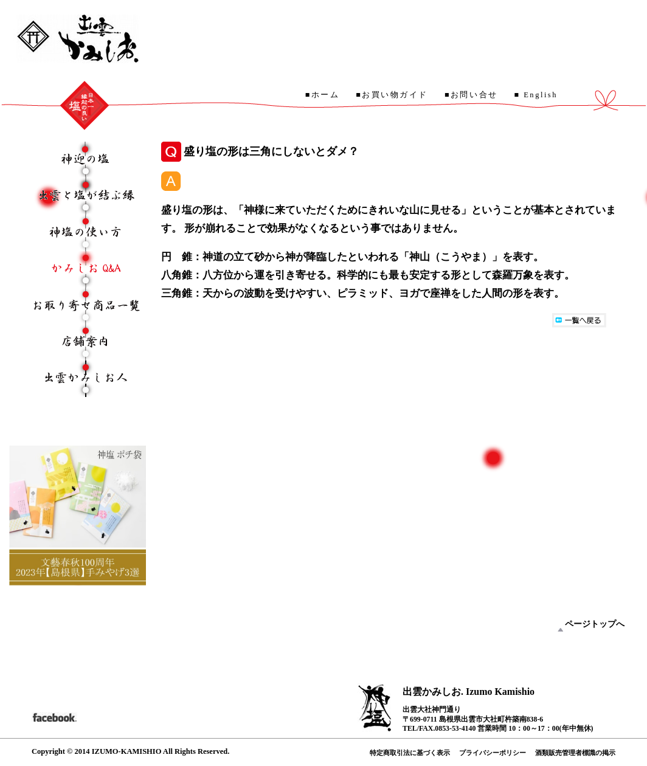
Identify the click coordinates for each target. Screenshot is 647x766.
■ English (536, 95)
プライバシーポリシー (492, 752)
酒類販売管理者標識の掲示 (575, 752)
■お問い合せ (471, 95)
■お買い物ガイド (392, 95)
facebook (54, 716)
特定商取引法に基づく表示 (410, 752)
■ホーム (322, 95)
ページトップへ (595, 624)
